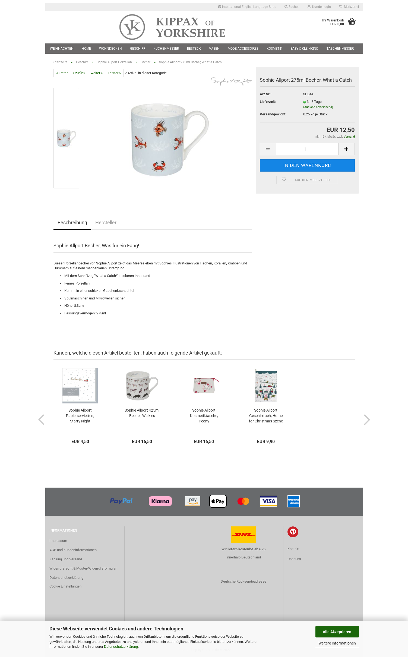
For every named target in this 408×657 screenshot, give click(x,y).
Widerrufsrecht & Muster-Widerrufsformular (82, 568)
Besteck (194, 48)
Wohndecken (110, 48)
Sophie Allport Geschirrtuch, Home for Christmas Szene (266, 415)
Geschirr (137, 48)
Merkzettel (349, 7)
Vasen (214, 48)
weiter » (97, 73)
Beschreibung (72, 222)
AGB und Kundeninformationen (73, 550)
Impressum (58, 541)
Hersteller (105, 222)
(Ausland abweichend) (318, 107)
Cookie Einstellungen (65, 586)
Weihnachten (62, 48)
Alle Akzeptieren (337, 632)
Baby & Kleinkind (304, 48)
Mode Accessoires (243, 48)
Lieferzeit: (268, 102)
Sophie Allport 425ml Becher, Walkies (142, 413)
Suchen (291, 7)
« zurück (79, 73)
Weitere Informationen (337, 643)
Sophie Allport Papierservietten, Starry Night (80, 415)
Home (86, 48)
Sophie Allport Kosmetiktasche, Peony (204, 415)
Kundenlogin (319, 7)
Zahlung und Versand (65, 559)
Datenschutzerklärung (121, 647)
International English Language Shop (247, 7)
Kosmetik (274, 48)
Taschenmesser (340, 48)
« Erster (62, 73)
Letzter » (114, 73)
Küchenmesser (166, 48)
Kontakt (293, 549)
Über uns (294, 559)
